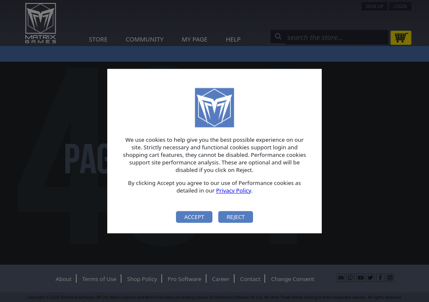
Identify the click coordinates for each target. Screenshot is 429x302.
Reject (236, 217)
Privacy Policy (233, 190)
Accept (194, 217)
